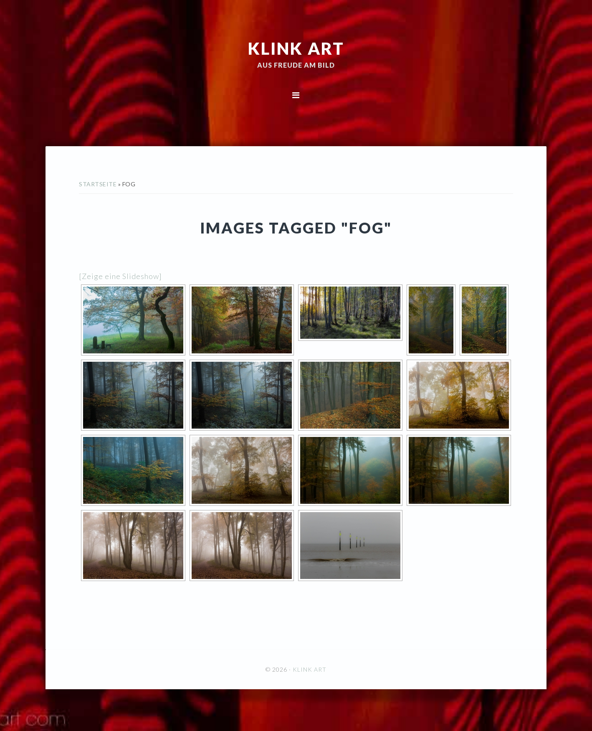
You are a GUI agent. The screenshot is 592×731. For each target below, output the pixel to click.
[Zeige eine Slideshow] (120, 276)
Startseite (97, 184)
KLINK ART (296, 48)
